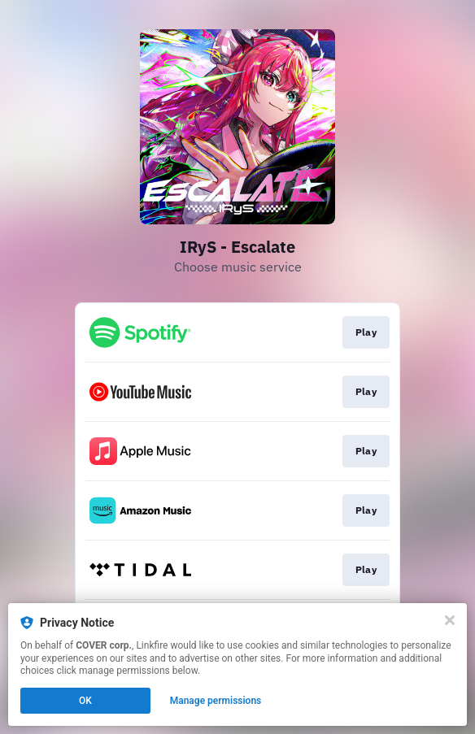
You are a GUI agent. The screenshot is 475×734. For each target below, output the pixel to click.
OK (85, 700)
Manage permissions (216, 700)
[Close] (450, 620)
